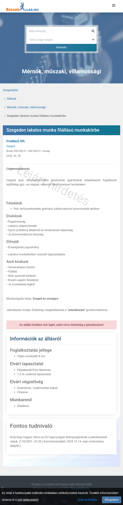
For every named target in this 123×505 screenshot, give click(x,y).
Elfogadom (112, 499)
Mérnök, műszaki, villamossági (26, 107)
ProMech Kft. (15, 141)
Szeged (10, 146)
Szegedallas (10, 90)
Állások (11, 98)
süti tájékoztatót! (28, 499)
